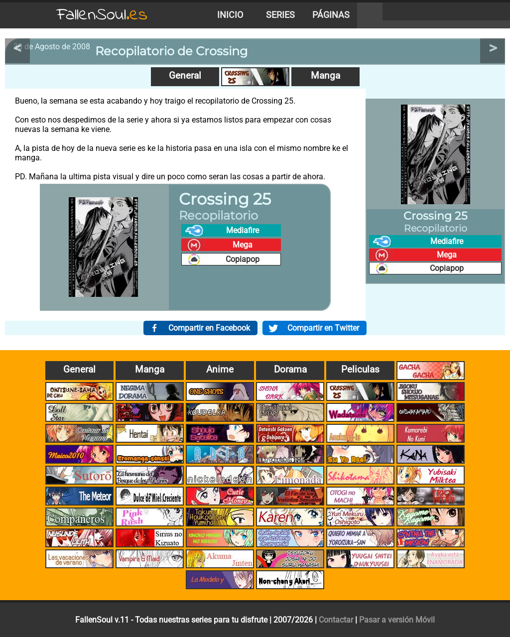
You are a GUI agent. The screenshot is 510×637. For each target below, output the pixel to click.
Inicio (230, 15)
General (185, 75)
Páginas (331, 15)
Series (280, 15)
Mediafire (242, 230)
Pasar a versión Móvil (397, 620)
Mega (243, 245)
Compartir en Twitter (323, 328)
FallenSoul (102, 15)
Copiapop (242, 259)
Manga (325, 75)
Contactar (336, 620)
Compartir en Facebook (209, 328)
